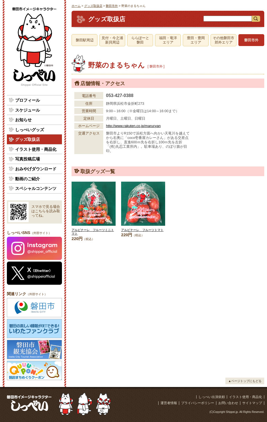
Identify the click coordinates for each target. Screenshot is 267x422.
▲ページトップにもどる (244, 381)
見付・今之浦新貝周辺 (112, 40)
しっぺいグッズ (29, 129)
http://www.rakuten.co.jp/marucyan (133, 126)
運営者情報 (168, 403)
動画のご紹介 (27, 178)
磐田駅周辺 (85, 40)
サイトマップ (252, 403)
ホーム (76, 5)
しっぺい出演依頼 (211, 397)
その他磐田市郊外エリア (223, 40)
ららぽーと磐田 (140, 40)
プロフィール (27, 100)
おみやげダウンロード (35, 168)
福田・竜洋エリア (168, 40)
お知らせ (23, 119)
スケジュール (27, 110)
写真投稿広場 (27, 159)
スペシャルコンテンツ (35, 188)
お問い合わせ (228, 403)
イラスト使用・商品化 (35, 149)
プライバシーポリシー (197, 403)
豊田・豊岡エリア (196, 40)
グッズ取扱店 (93, 5)
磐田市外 (112, 5)
